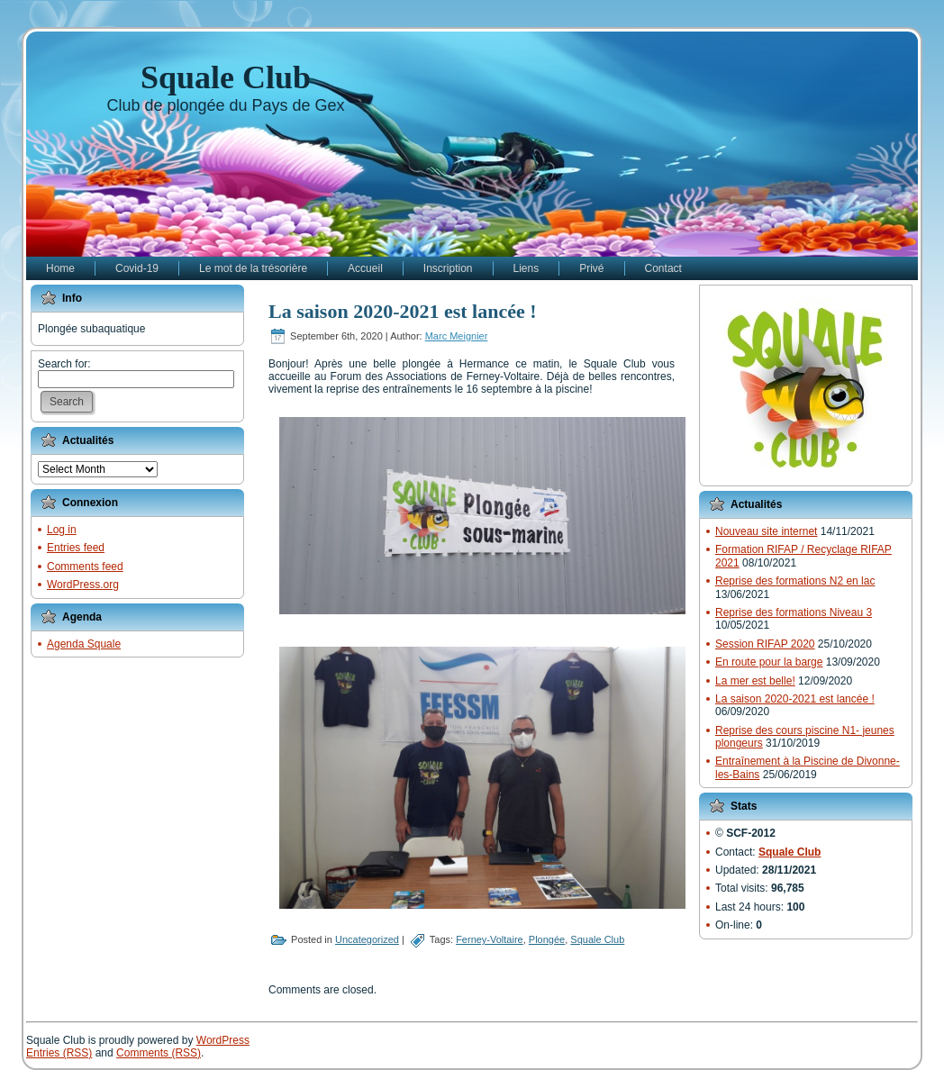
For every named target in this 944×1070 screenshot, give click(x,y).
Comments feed (85, 566)
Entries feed (75, 547)
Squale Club (226, 77)
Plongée (547, 939)
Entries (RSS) (59, 1053)
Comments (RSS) (158, 1053)
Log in (62, 529)
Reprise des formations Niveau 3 (793, 612)
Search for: (64, 364)
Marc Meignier (456, 336)
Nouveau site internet (766, 531)
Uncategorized (367, 939)
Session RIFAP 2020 (765, 644)
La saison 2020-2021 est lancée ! (402, 311)
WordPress (223, 1040)
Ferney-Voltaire (489, 939)
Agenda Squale (84, 644)
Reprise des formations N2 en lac (795, 581)
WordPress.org (83, 584)
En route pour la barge (768, 662)
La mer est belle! (755, 681)
